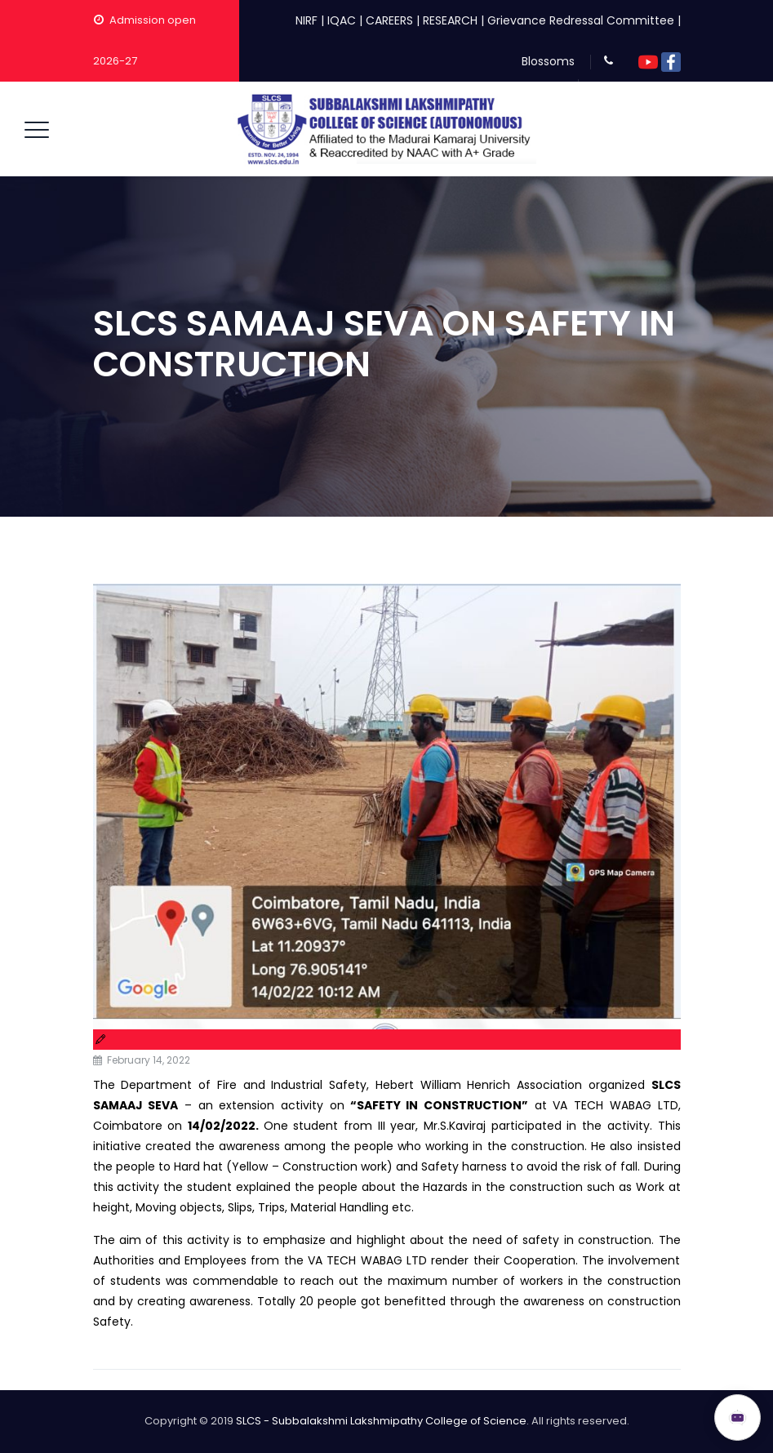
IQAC (341, 20)
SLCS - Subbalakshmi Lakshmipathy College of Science (381, 1421)
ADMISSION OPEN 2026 (618, 1410)
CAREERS (389, 20)
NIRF (306, 20)
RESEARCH (450, 20)
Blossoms (548, 61)
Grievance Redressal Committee (580, 20)
